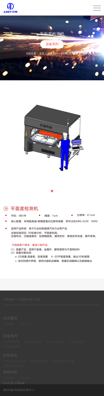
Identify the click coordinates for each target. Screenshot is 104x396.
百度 (37, 301)
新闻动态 (10, 375)
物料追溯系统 (39, 365)
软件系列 (10, 360)
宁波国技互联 (25, 301)
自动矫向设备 (33, 346)
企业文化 (24, 327)
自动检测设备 (68, 53)
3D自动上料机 (55, 346)
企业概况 (10, 321)
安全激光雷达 (77, 346)
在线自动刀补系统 (63, 365)
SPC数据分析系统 (14, 365)
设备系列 (52, 44)
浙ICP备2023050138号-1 (18, 389)
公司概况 (8, 327)
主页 (41, 53)
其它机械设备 (11, 351)
